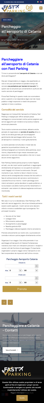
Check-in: (22, 263)
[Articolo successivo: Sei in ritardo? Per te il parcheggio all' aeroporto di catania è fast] (10, 302)
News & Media (7, 20)
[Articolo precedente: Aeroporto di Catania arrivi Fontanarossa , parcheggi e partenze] (4, 302)
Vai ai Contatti (12, 350)
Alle (6, 271)
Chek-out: (22, 275)
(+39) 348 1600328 (18, 2)
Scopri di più (29, 393)
